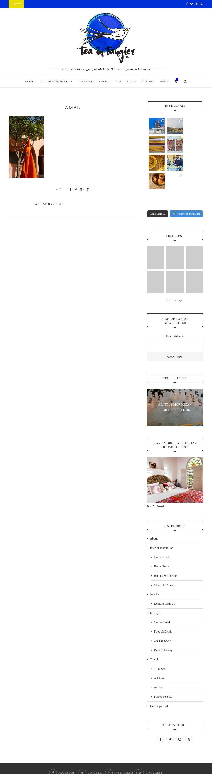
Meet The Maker (164, 548)
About (131, 81)
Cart (87, 752)
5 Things (159, 632)
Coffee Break (162, 585)
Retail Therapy (163, 613)
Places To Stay (163, 660)
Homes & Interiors (165, 539)
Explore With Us (164, 567)
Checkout (103, 752)
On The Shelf (162, 604)
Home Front (161, 529)
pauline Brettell (49, 204)
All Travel (160, 641)
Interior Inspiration (56, 81)
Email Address (175, 299)
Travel (30, 81)
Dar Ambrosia (156, 469)
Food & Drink (163, 595)
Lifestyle (85, 81)
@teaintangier (175, 263)
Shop (117, 81)
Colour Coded (163, 520)
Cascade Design (123, 758)
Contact (148, 81)
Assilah (158, 650)
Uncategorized (159, 669)
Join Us (103, 81)
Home (164, 81)
